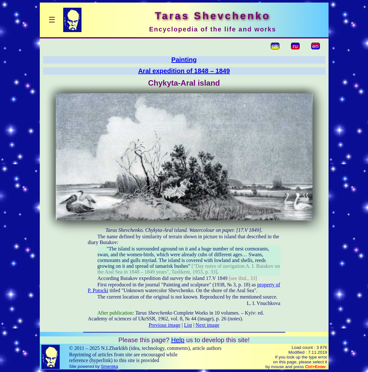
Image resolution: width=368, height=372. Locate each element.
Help (177, 339)
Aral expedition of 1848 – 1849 (184, 70)
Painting (184, 59)
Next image (207, 325)
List (188, 325)
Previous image (164, 325)
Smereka (109, 366)
